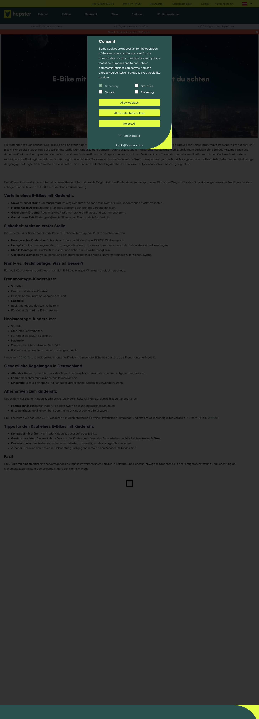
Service (109, 92)
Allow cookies (129, 102)
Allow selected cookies (129, 113)
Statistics (147, 86)
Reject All (129, 123)
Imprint (120, 145)
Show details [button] (132, 135)
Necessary (112, 86)
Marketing (147, 92)
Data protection (134, 145)
